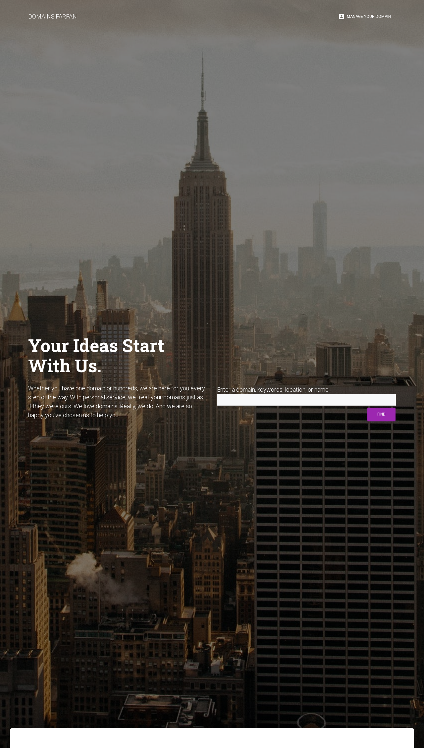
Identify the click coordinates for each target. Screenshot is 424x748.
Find (381, 414)
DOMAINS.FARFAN (52, 16)
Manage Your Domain (364, 16)
